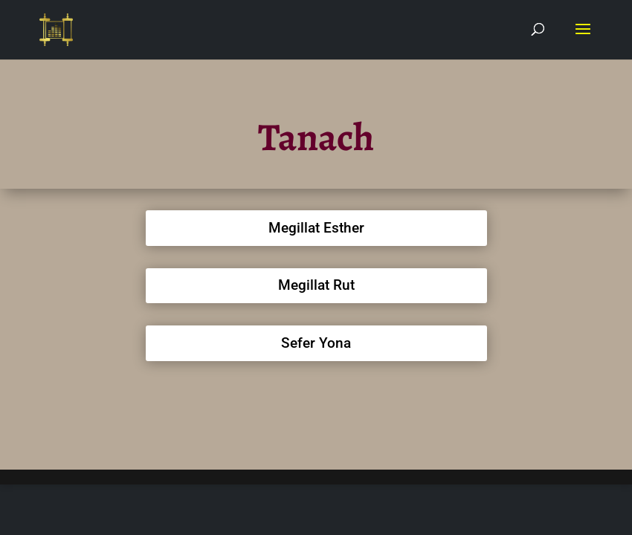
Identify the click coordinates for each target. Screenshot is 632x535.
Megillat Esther (316, 227)
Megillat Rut (316, 285)
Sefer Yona (316, 342)
